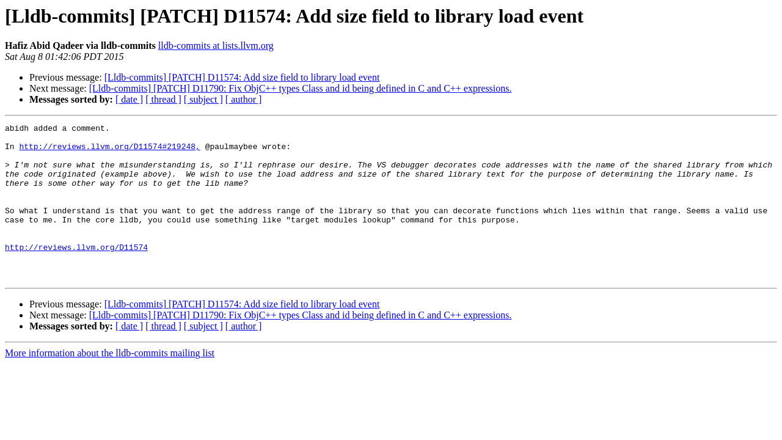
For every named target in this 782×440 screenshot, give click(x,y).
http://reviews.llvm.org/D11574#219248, (109, 151)
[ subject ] (203, 99)
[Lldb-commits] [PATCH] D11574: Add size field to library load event (242, 77)
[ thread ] (163, 99)
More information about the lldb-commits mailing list (109, 384)
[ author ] (243, 99)
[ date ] (129, 99)
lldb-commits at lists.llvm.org (216, 45)
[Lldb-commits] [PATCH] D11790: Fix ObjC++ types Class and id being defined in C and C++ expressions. (300, 88)
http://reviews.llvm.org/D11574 (76, 272)
